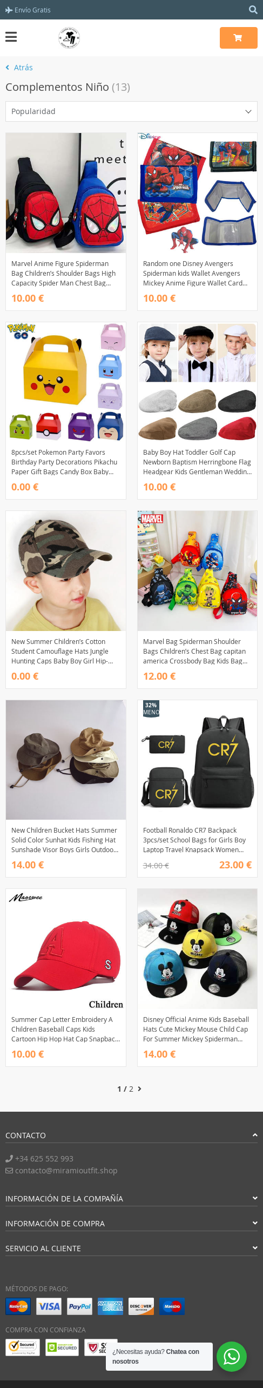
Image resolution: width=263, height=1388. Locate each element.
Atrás (19, 67)
